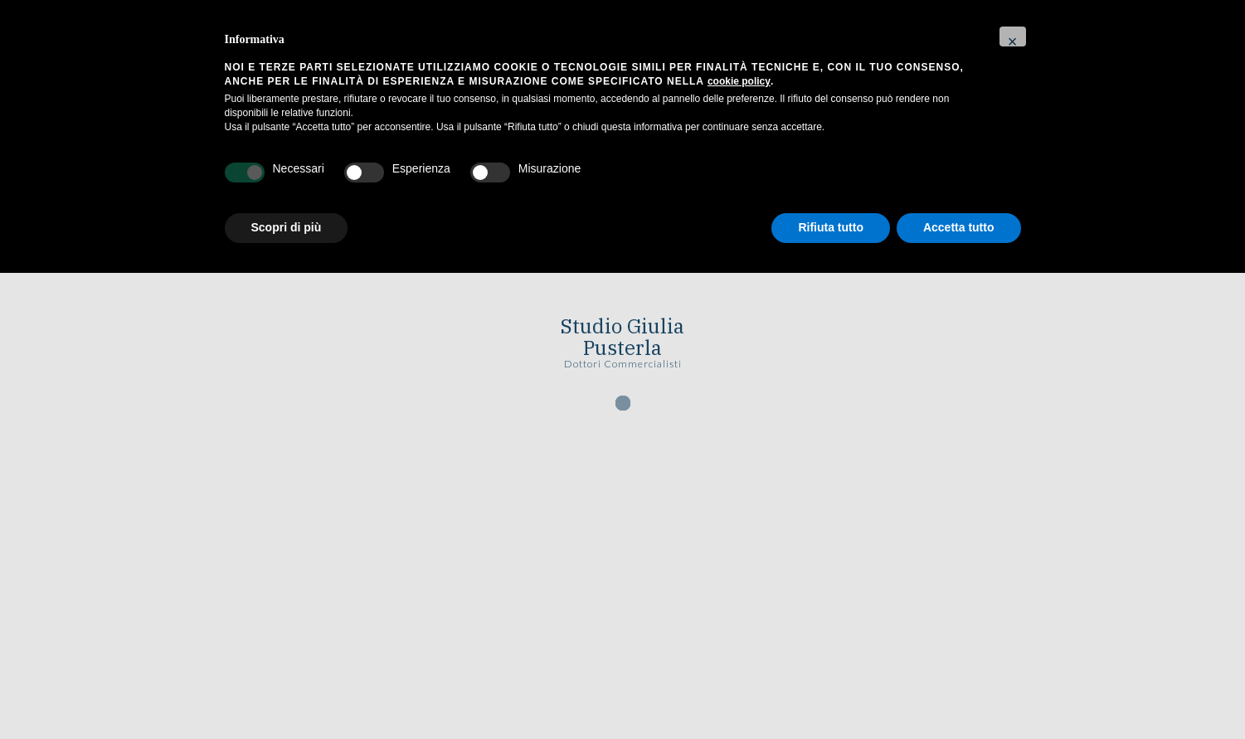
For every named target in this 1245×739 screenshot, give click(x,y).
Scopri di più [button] (286, 227)
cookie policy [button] (739, 81)
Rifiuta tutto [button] (830, 227)
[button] (1012, 36)
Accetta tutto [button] (959, 227)
